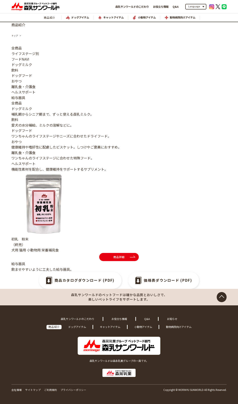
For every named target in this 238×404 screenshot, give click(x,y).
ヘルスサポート (23, 92)
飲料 (14, 70)
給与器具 (18, 97)
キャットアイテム (110, 327)
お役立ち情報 (160, 7)
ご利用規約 (50, 390)
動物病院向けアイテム (179, 327)
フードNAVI (20, 59)
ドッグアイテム (77, 327)
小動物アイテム (143, 327)
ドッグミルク (21, 64)
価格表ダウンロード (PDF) (168, 280)
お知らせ (172, 319)
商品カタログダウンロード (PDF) (84, 280)
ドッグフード (21, 75)
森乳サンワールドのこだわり (132, 7)
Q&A (176, 7)
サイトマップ (33, 390)
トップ (14, 35)
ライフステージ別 (25, 53)
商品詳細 (119, 257)
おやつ (16, 81)
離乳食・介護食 (23, 86)
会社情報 (16, 390)
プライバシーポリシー (73, 390)
